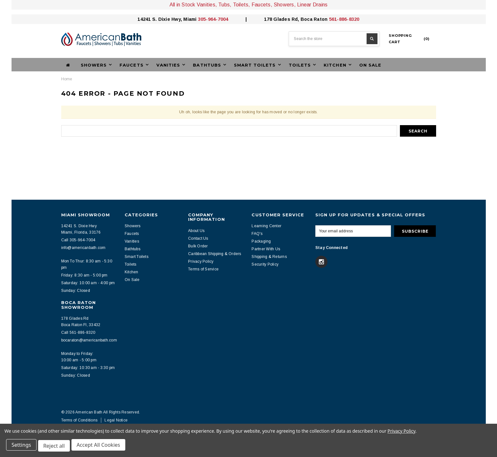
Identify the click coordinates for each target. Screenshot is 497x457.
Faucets (132, 233)
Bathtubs (132, 249)
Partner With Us (266, 249)
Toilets (131, 264)
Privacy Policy (200, 261)
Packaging (261, 241)
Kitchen (131, 272)
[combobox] (334, 38)
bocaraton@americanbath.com (89, 340)
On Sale (370, 65)
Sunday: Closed (75, 290)
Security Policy (265, 264)
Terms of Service (203, 269)
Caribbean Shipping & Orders (214, 254)
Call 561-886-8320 (78, 332)
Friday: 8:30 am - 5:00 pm (84, 275)
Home (66, 79)
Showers (133, 226)
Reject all (56, 446)
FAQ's (257, 233)
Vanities (132, 241)
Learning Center (266, 226)
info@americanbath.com (83, 247)
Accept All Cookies (101, 446)
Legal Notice (116, 420)
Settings (22, 446)
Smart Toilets (136, 256)
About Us (196, 230)
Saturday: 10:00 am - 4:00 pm (88, 283)
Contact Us (198, 238)
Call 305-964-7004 (78, 240)
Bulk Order (198, 246)
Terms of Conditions (79, 420)
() (409, 38)
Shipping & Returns (269, 256)
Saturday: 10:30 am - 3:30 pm (88, 367)
